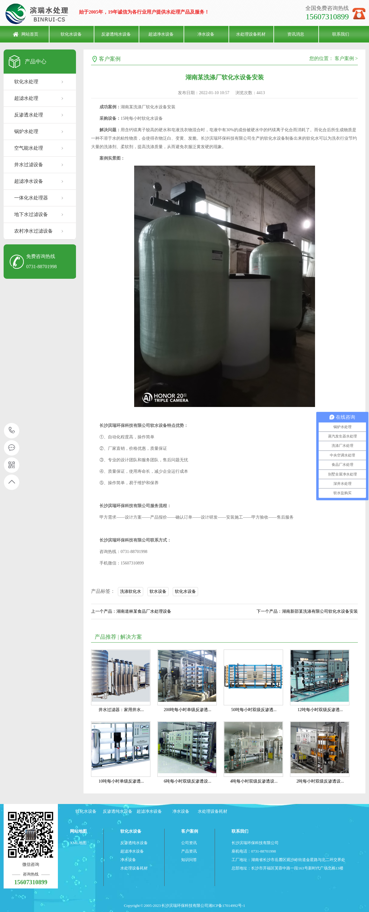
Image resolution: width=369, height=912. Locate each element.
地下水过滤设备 (31, 214)
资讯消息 (295, 34)
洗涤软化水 (130, 591)
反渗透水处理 (28, 114)
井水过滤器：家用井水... (121, 709)
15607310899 (12, 430)
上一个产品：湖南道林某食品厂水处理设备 (131, 611)
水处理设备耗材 (251, 34)
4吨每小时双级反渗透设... (254, 781)
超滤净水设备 (161, 34)
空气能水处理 (28, 148)
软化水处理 (26, 81)
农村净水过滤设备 (33, 231)
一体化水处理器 (31, 197)
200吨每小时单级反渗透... (187, 709)
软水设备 (158, 591)
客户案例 (110, 59)
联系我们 (340, 34)
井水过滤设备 (28, 164)
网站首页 (29, 34)
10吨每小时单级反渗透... (121, 781)
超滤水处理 (26, 98)
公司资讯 (189, 843)
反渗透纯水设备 (116, 34)
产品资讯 (189, 851)
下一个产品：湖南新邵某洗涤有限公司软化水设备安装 (307, 611)
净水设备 (205, 34)
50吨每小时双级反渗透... (254, 709)
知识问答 (189, 859)
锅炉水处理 (26, 131)
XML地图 (78, 843)
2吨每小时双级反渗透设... (320, 781)
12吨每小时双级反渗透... (320, 709)
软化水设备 (71, 34)
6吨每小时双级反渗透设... (187, 781)
